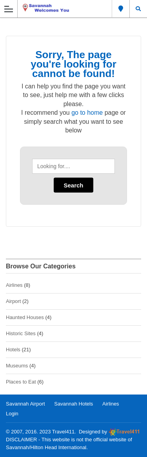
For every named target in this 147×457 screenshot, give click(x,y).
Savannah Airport (25, 404)
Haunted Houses (25, 317)
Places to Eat (21, 382)
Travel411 (63, 432)
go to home (87, 112)
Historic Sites (21, 333)
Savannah (120, 8)
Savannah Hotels (73, 404)
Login (12, 414)
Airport (13, 301)
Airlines (14, 285)
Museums (17, 366)
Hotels (13, 349)
